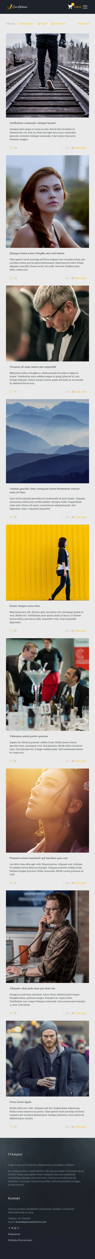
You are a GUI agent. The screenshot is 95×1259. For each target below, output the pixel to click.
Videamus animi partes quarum (29, 736)
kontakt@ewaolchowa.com (31, 1221)
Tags (43, 23)
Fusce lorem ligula (20, 1102)
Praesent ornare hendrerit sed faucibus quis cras (38, 858)
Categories (26, 23)
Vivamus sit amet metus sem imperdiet (33, 366)
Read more (80, 147)
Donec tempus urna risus (25, 605)
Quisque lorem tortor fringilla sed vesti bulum (37, 253)
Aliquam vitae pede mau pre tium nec (32, 988)
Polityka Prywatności (20, 1240)
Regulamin (14, 1234)
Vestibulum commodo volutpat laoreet (33, 123)
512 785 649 (24, 1218)
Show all (83, 23)
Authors (58, 23)
